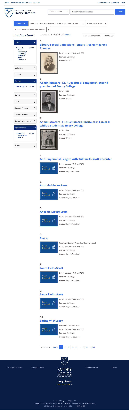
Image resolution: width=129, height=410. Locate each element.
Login (123, 2)
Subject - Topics (21, 108)
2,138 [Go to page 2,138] (85, 347)
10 (109, 35)
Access (17, 145)
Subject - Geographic (23, 121)
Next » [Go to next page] (55, 347)
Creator (18, 74)
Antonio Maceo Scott (53, 185)
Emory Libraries (25, 13)
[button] (58, 12)
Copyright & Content (37, 368)
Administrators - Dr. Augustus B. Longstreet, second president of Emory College (74, 84)
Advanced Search (104, 2)
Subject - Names (21, 114)
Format (18, 81)
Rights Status (20, 127)
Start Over (20, 23)
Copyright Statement (88, 404)
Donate (114, 368)
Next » (68, 34)
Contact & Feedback (91, 368)
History (116, 2)
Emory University (23, 10)
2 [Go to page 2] (64, 347)
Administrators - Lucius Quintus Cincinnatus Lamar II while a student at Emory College (75, 123)
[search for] (92, 12)
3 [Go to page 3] (68, 347)
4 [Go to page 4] (72, 347)
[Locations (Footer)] (64, 385)
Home (7, 2)
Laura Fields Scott (51, 268)
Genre (17, 95)
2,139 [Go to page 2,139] (92, 347)
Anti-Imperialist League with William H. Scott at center (76, 159)
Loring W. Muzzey (51, 320)
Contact (37, 2)
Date (17, 101)
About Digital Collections (21, 2)
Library (18, 42)
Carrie (44, 238)
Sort (92, 35)
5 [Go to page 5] (76, 347)
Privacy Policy (76, 404)
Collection (19, 68)
